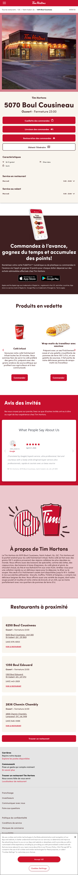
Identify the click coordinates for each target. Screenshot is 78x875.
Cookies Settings (39, 868)
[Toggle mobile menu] (4, 3)
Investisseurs (8, 798)
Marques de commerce (13, 828)
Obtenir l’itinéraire (39, 147)
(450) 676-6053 (13, 641)
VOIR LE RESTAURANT (13, 647)
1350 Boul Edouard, (16, 675)
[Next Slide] (75, 350)
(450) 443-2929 (13, 681)
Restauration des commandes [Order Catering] (39, 138)
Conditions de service (12, 822)
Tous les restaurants (9, 10)
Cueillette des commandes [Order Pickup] (39, 120)
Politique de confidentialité (14, 817)
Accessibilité (7, 833)
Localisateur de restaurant (14, 781)
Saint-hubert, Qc (29, 10)
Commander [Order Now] (19, 377)
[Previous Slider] (3, 350)
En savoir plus (8, 770)
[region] (39, 854)
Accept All (39, 859)
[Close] (75, 837)
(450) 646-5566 (13, 720)
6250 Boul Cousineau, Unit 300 (20, 635)
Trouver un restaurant (39, 738)
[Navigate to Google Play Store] (50, 278)
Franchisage (7, 792)
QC (19, 10)
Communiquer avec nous (13, 803)
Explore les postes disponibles (16, 758)
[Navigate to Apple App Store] (27, 278)
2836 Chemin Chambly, (16, 715)
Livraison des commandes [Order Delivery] (39, 129)
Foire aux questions (11, 808)
